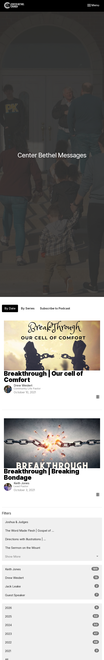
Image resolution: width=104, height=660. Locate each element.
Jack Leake (52, 586)
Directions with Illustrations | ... (25, 539)
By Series (27, 308)
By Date (10, 308)
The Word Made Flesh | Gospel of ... (29, 530)
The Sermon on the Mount (22, 548)
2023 (52, 634)
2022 (52, 642)
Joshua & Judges (16, 522)
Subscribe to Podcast (55, 308)
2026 (52, 608)
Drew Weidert (52, 578)
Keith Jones (52, 569)
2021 (52, 651)
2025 (52, 616)
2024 (52, 625)
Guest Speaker (52, 595)
